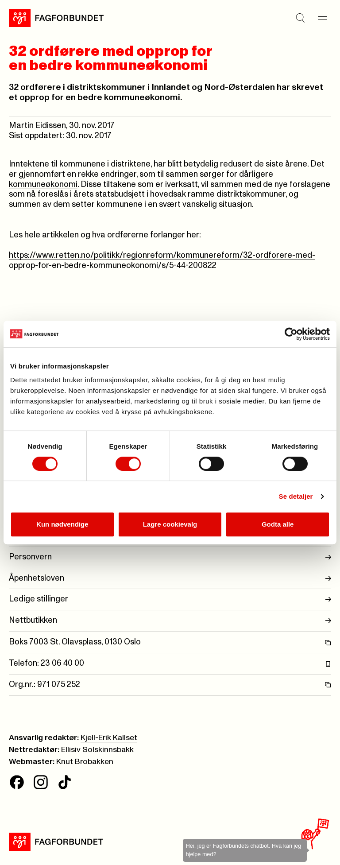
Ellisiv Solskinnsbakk (97, 750)
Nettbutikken (170, 621)
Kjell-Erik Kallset (109, 738)
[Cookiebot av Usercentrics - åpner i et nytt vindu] (291, 334)
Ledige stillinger (170, 599)
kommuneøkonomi (43, 184)
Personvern (170, 557)
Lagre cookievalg (170, 524)
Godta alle (278, 524)
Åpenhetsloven (170, 579)
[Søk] (300, 18)
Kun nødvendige (62, 524)
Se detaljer (296, 496)
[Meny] (322, 18)
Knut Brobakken (84, 762)
